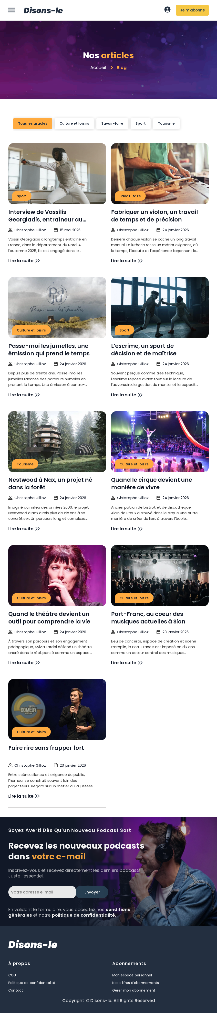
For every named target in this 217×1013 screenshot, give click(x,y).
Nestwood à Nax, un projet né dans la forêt (50, 610)
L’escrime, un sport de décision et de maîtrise (143, 476)
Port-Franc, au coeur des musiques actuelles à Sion (148, 744)
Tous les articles (32, 129)
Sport (140, 129)
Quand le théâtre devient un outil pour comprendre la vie (49, 744)
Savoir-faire (112, 129)
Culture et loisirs (74, 129)
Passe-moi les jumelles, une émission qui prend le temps (49, 476)
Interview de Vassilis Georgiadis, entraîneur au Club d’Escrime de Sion (45, 346)
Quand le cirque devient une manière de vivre (151, 610)
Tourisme (166, 129)
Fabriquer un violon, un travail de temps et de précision (154, 342)
